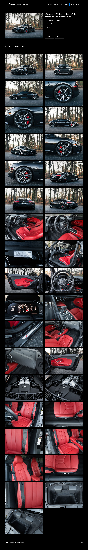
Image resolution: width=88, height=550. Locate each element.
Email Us (59, 37)
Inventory (44, 542)
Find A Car (51, 542)
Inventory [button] (49, 4)
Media (67, 4)
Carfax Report (49, 31)
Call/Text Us (49, 37)
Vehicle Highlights (17, 46)
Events (72, 4)
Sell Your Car (58, 542)
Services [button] (56, 4)
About (61, 4)
